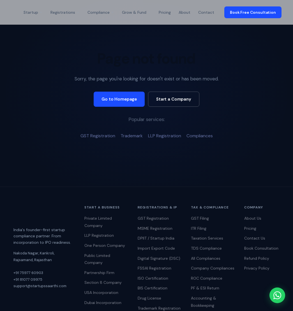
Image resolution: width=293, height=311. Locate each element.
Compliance (100, 12)
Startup (33, 12)
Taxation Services (207, 238)
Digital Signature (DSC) (159, 258)
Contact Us (254, 238)
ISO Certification (153, 278)
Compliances (199, 136)
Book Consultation (261, 248)
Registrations (65, 12)
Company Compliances (212, 268)
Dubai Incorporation (102, 302)
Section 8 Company (103, 282)
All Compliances (205, 258)
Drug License (149, 298)
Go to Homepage (119, 99)
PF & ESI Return (205, 288)
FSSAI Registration (154, 268)
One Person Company (104, 245)
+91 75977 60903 (28, 272)
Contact (206, 12)
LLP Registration (164, 136)
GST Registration (97, 136)
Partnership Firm (99, 272)
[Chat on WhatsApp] (276, 294)
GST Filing (200, 218)
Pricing (165, 12)
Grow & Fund (136, 12)
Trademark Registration (159, 308)
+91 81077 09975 (27, 279)
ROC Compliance (206, 278)
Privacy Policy (256, 268)
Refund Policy (256, 258)
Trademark (132, 136)
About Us (252, 218)
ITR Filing (198, 228)
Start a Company (173, 99)
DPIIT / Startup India (156, 238)
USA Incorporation (101, 292)
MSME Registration (155, 228)
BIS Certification (152, 288)
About (184, 12)
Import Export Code (156, 248)
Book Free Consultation (253, 12)
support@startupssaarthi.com (39, 286)
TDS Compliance (206, 248)
